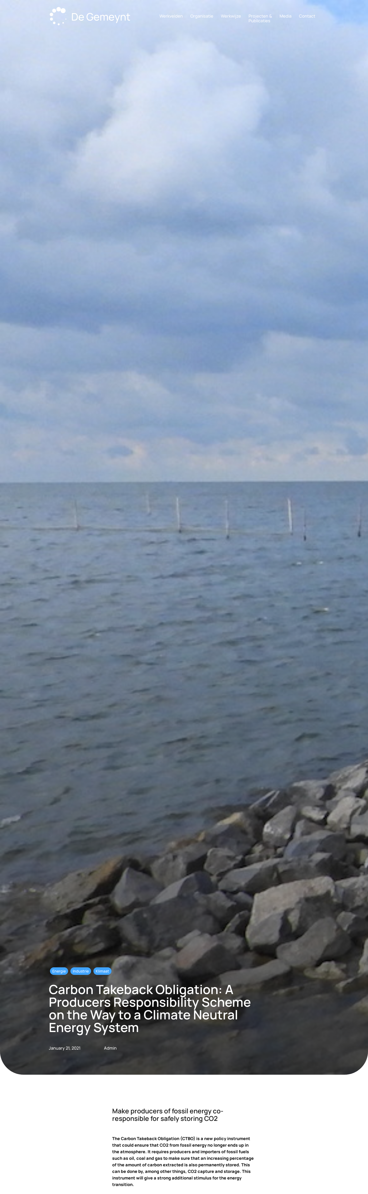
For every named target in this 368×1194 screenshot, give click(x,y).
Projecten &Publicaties (260, 18)
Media (285, 16)
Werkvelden (171, 16)
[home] (91, 17)
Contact (307, 16)
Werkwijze (231, 16)
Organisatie (201, 16)
